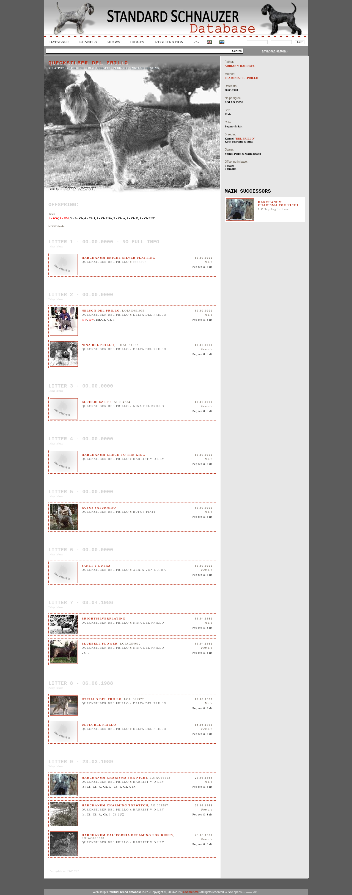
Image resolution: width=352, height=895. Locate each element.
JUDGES (137, 42)
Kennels (88, 42)
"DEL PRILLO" (244, 138)
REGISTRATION (169, 42)
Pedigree (120, 68)
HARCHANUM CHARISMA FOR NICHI (278, 204)
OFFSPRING (75, 68)
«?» (196, 42)
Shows (113, 42)
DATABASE (59, 42)
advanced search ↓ (275, 51)
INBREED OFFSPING (145, 68)
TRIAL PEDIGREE (98, 68)
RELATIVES (56, 68)
